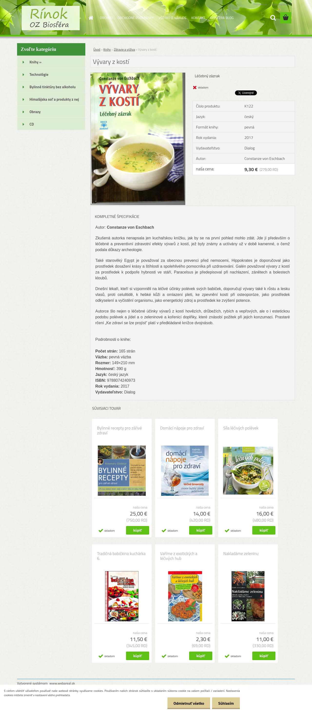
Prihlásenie (260, 4)
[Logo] (50, 18)
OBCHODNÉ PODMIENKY (136, 17)
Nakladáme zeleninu (240, 553)
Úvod (96, 49)
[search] (273, 17)
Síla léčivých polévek (240, 428)
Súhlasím (226, 703)
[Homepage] (90, 17)
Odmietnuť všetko (188, 703)
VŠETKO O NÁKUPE (172, 17)
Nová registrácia (281, 4)
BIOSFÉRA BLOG (222, 17)
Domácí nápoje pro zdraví (182, 428)
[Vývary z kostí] (137, 75)
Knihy (107, 49)
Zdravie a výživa (124, 49)
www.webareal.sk (62, 683)
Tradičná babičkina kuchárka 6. (121, 556)
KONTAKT (198, 17)
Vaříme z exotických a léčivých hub (178, 556)
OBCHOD (106, 17)
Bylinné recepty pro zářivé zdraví (119, 430)
